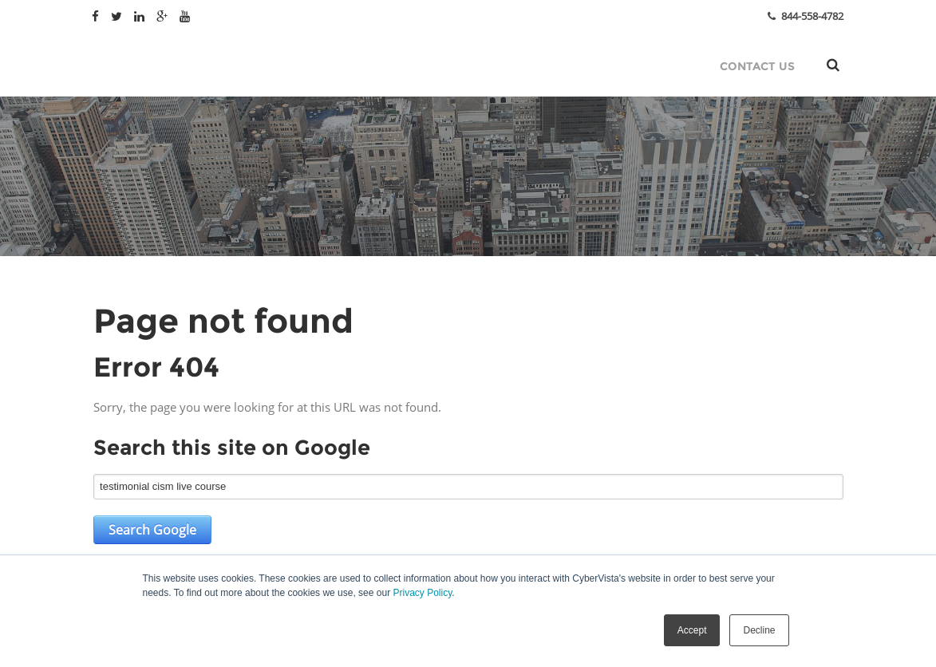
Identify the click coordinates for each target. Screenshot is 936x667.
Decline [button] (759, 630)
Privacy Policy (422, 592)
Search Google (152, 530)
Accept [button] (692, 630)
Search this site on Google (231, 447)
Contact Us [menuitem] (757, 66)
